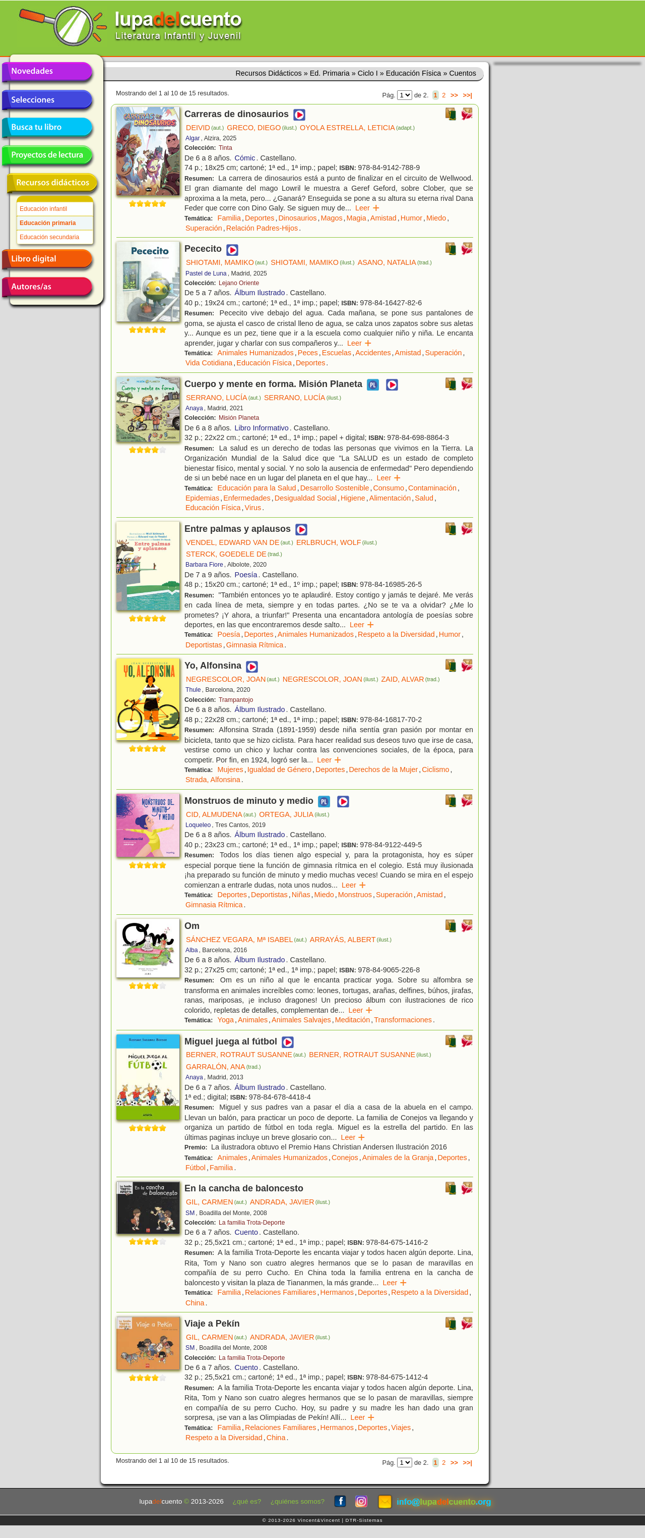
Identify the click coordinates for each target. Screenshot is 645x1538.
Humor (411, 218)
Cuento (246, 1232)
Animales (253, 1020)
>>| (467, 95)
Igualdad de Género (279, 769)
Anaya (194, 408)
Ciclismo (435, 769)
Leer (367, 208)
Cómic (245, 158)
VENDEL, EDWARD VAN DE (239, 542)
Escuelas (336, 353)
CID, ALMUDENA (221, 814)
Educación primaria (48, 223)
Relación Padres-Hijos (262, 228)
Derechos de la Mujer (383, 769)
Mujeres (230, 769)
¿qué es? (247, 1501)
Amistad (383, 218)
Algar (192, 138)
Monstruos (355, 895)
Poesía (246, 575)
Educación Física (264, 363)
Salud (424, 498)
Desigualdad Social (306, 498)
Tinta (225, 147)
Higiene (353, 498)
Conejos (345, 1158)
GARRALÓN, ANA (223, 1067)
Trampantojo (236, 699)
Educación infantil (43, 208)
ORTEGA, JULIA (294, 814)
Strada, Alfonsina (212, 780)
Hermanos (337, 1292)
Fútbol (195, 1168)
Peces (308, 353)
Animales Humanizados (256, 353)
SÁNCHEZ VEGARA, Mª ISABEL (246, 940)
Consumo (388, 488)
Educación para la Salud (257, 488)
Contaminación (432, 488)
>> (454, 95)
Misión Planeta (239, 417)
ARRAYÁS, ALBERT (351, 940)
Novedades (47, 72)
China (195, 1303)
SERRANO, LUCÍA (223, 398)
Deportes (259, 218)
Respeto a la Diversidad (396, 634)
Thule (193, 689)
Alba (191, 950)
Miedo (436, 218)
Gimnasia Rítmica (255, 645)
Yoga (226, 1020)
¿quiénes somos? (298, 1501)
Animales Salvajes (301, 1020)
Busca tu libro (47, 128)
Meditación (352, 1020)
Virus (253, 508)
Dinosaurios (297, 218)
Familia (229, 218)
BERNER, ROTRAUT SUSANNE (246, 1055)
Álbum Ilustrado (260, 293)
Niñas (301, 895)
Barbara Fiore (204, 564)
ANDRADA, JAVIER (290, 1202)
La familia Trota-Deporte (252, 1222)
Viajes (401, 1427)
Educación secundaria (49, 237)
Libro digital (47, 259)
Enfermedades (247, 498)
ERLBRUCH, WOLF (336, 542)
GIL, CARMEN (216, 1202)
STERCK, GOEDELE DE (234, 554)
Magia (356, 218)
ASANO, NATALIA (395, 262)
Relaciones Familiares (280, 1292)
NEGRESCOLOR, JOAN (233, 679)
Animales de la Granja (398, 1158)
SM (190, 1213)
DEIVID (205, 128)
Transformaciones (403, 1020)
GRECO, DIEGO (262, 128)
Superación (203, 228)
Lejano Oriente (239, 283)
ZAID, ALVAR (410, 679)
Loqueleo (198, 825)
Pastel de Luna (206, 273)
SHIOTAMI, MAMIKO (227, 262)
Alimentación (390, 498)
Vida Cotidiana (208, 363)
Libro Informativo (262, 428)
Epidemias (202, 498)
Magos (331, 218)
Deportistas (203, 645)
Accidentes (373, 353)
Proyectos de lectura (47, 155)
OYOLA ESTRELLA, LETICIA (357, 128)
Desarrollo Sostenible (334, 488)
